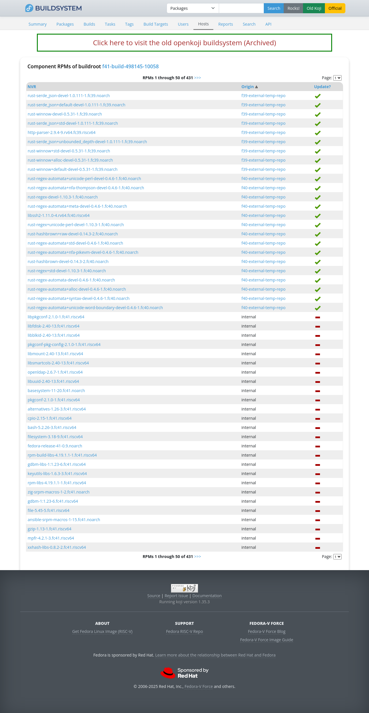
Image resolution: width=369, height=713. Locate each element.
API (268, 24)
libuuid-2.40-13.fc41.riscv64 (53, 381)
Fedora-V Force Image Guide (266, 639)
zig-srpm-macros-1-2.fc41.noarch (59, 492)
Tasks (110, 24)
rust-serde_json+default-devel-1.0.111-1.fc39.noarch (76, 104)
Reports (225, 24)
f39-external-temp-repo (264, 95)
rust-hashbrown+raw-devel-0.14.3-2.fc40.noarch (73, 234)
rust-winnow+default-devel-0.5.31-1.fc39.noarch (73, 169)
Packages (65, 24)
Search (249, 24)
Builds (89, 24)
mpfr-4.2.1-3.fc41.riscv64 (51, 538)
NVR (32, 86)
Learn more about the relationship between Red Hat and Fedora (215, 655)
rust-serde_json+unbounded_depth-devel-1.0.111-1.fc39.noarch (87, 141)
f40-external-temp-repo (264, 178)
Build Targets (156, 24)
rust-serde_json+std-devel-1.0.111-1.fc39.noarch (73, 123)
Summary (38, 24)
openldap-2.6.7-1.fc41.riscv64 (55, 372)
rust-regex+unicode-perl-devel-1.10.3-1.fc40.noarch (76, 224)
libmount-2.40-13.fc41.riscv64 (55, 353)
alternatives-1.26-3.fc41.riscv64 (57, 409)
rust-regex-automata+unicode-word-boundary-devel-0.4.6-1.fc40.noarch (95, 307)
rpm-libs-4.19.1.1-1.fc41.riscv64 (57, 482)
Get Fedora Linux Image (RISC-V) (102, 631)
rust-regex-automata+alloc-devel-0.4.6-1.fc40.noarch (77, 289)
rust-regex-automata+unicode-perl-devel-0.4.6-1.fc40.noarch (84, 178)
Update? (322, 86)
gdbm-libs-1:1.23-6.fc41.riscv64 (57, 464)
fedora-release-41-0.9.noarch (55, 446)
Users (183, 24)
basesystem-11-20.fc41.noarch (56, 390)
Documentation (207, 595)
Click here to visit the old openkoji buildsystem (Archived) (184, 42)
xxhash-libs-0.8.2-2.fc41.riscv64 (57, 547)
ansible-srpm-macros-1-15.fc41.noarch (64, 519)
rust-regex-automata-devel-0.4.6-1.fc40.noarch (71, 280)
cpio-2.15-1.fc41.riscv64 (49, 418)
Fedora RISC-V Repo (184, 631)
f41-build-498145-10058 (130, 66)
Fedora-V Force (198, 686)
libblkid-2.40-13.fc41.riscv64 (54, 335)
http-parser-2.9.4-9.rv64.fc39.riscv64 (61, 132)
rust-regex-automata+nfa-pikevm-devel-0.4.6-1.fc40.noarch (83, 252)
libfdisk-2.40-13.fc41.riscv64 (54, 326)
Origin (248, 86)
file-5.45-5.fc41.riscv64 (48, 510)
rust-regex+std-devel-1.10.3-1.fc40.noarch (67, 270)
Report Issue (176, 595)
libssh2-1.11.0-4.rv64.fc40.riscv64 (59, 215)
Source (153, 595)
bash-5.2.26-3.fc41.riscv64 (52, 427)
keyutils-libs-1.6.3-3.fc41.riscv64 (57, 473)
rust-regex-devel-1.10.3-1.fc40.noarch (63, 197)
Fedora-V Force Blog (266, 631)
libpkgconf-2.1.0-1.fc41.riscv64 (56, 316)
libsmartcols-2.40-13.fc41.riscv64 (58, 363)
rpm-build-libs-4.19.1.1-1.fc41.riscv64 (62, 455)
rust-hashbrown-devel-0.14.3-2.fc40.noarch (68, 261)
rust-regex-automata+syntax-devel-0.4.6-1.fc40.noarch (78, 298)
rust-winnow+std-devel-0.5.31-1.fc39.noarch (69, 151)
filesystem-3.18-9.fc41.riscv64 (55, 436)
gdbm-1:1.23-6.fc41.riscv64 (53, 501)
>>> (197, 77)
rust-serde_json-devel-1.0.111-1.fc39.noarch (69, 95)
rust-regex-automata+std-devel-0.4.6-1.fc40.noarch (75, 243)
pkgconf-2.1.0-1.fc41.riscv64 (54, 399)
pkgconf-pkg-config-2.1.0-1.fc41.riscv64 (64, 344)
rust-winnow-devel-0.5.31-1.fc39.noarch (65, 114)
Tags (129, 24)
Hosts (203, 24)
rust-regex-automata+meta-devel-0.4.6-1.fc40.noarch (77, 206)
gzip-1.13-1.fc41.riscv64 (49, 529)
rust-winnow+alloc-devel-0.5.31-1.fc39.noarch (70, 160)
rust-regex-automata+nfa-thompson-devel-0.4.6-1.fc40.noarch (86, 187)
